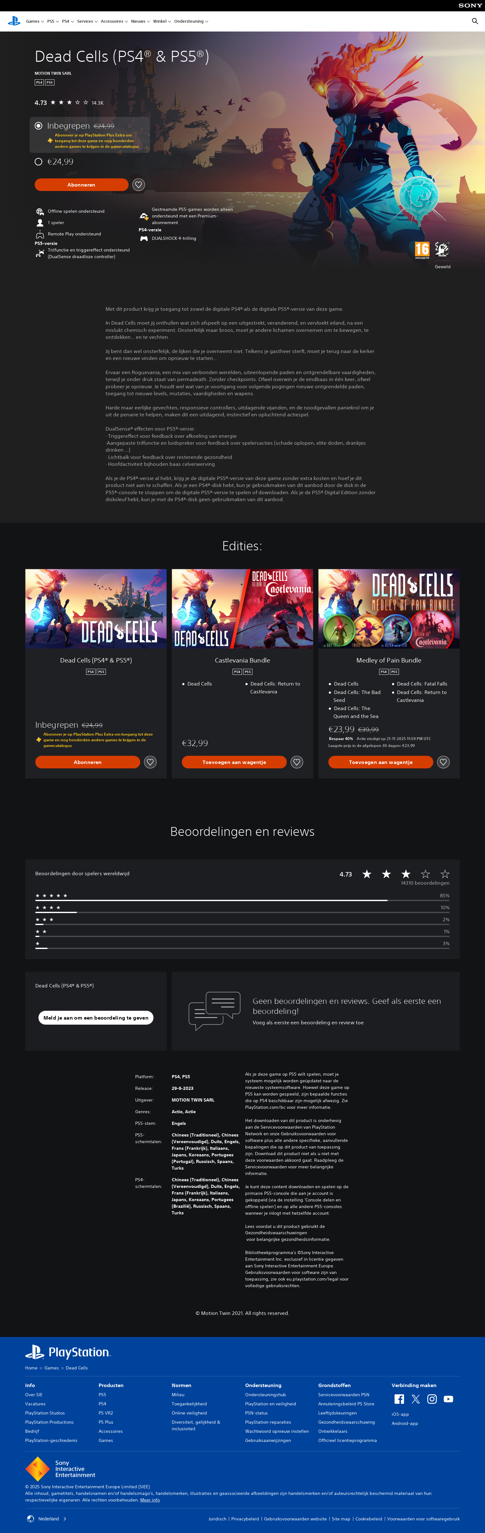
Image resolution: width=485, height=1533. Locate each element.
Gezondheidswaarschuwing (346, 1422)
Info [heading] (30, 1385)
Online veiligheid (189, 1413)
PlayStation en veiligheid (270, 1404)
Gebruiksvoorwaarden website (295, 1519)
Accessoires (112, 21)
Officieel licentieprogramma (347, 1440)
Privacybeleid (245, 1519)
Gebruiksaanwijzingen (268, 1440)
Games (32, 21)
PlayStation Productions (49, 1422)
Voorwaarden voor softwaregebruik (423, 1519)
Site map (341, 1519)
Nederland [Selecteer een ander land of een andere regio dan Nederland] (46, 1518)
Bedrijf (32, 1431)
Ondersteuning (189, 21)
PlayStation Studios (45, 1413)
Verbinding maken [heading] (414, 1385)
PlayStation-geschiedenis (51, 1440)
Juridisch (217, 1519)
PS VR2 (106, 1413)
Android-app (405, 1423)
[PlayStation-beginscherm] (14, 21)
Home (31, 1368)
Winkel (159, 21)
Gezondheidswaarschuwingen (276, 1232)
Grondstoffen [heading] (334, 1385)
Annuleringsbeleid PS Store (346, 1404)
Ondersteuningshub (265, 1394)
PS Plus (106, 1422)
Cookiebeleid (368, 1519)
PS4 (65, 21)
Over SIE (34, 1394)
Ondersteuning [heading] (263, 1385)
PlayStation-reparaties (268, 1422)
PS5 (50, 21)
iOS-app (400, 1414)
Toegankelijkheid (189, 1404)
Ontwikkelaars (333, 1431)
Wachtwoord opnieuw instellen (277, 1431)
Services (85, 21)
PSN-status (256, 1413)
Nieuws (138, 21)
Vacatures (35, 1404)
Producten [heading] (111, 1385)
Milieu (178, 1394)
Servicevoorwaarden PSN (343, 1394)
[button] (96, 1017)
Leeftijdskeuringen (337, 1413)
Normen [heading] (181, 1385)
